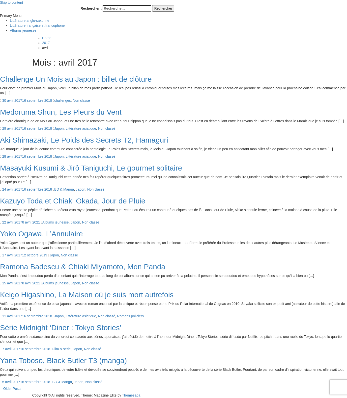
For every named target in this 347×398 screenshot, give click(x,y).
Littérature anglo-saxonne (29, 21)
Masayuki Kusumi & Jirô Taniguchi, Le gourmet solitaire (91, 168)
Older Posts (12, 389)
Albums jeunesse (23, 30)
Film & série (61, 349)
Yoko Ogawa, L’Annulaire (41, 234)
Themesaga (131, 395)
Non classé (81, 100)
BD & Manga (64, 189)
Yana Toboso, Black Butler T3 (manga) (63, 360)
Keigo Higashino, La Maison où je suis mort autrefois (87, 295)
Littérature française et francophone (37, 25)
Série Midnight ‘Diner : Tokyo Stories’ (60, 327)
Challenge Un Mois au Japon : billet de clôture (76, 79)
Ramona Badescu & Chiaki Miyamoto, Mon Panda (82, 267)
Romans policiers (130, 316)
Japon (59, 128)
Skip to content (11, 2)
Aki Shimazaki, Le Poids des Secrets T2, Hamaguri (84, 140)
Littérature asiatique (81, 128)
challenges (62, 100)
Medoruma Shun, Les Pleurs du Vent (60, 112)
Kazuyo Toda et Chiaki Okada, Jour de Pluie (72, 201)
